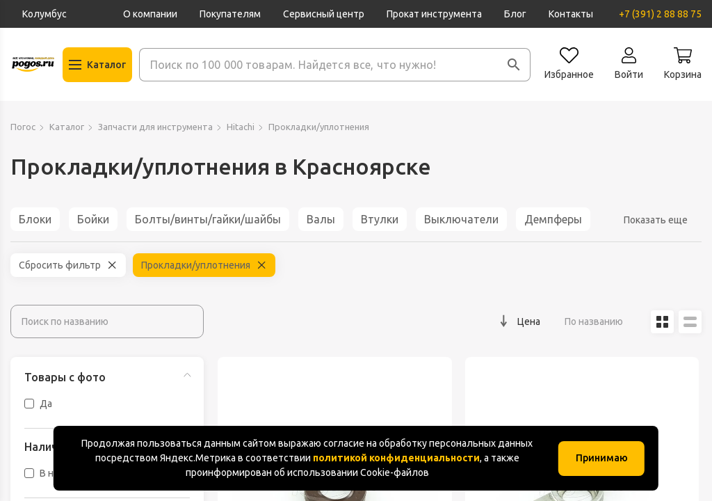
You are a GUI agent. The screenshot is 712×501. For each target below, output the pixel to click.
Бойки (93, 219)
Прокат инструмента (434, 13)
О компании (150, 13)
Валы (321, 219)
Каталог (66, 127)
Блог (515, 13)
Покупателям (230, 13)
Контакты (571, 13)
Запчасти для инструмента (155, 127)
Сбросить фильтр (60, 265)
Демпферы (553, 219)
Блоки (35, 219)
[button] (513, 64)
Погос (22, 127)
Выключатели (461, 219)
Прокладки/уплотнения (195, 265)
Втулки (379, 219)
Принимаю (602, 457)
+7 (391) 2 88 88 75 (660, 13)
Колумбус (44, 13)
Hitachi (240, 127)
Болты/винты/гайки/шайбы (208, 219)
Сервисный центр (323, 13)
